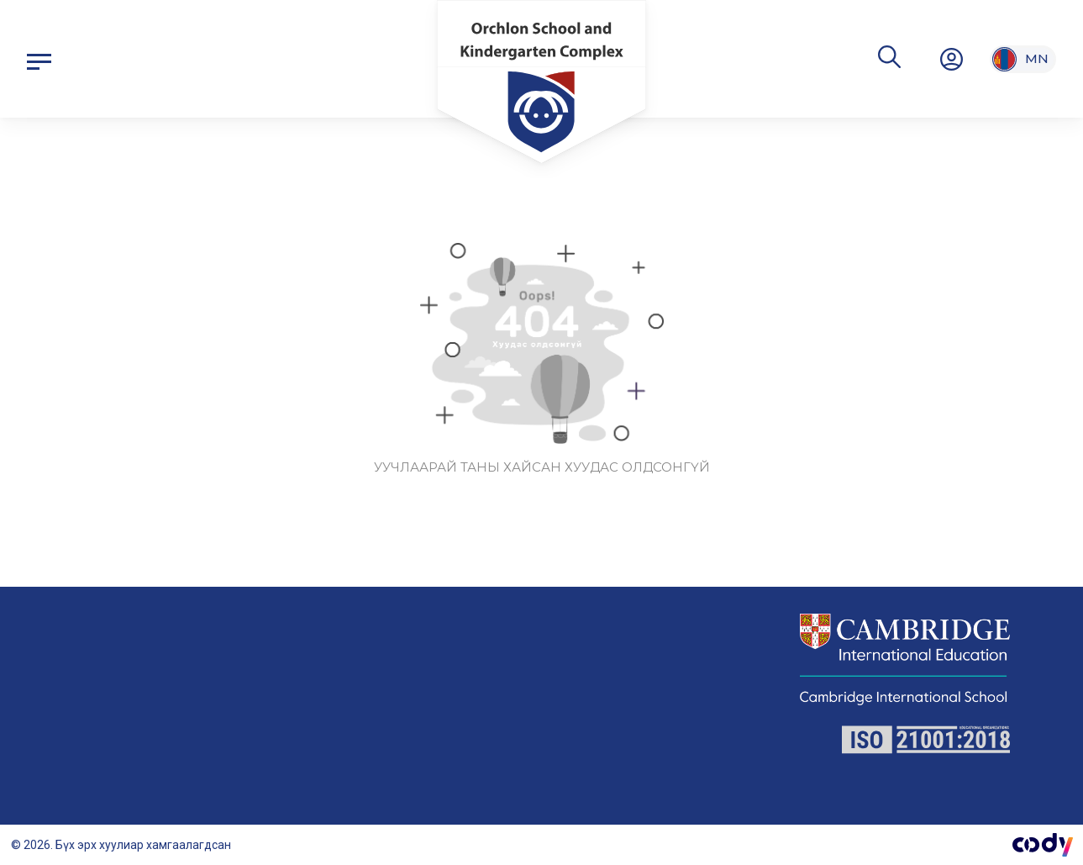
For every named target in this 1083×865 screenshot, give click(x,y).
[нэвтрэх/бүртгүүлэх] (951, 58)
